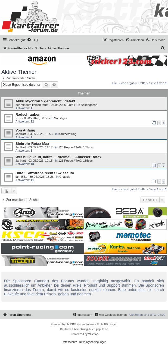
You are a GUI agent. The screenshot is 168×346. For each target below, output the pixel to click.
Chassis (64, 176)
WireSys (93, 334)
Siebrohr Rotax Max (32, 144)
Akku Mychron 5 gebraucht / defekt (45, 101)
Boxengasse (89, 104)
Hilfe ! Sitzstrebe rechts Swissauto (44, 173)
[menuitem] (32, 40)
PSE (18, 118)
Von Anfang (25, 130)
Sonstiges (60, 118)
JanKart (20, 134)
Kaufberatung (67, 134)
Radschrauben (28, 114)
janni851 (21, 176)
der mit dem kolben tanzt (31, 104)
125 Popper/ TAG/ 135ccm (76, 147)
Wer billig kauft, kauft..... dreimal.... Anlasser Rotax (58, 157)
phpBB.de (102, 329)
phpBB (70, 324)
